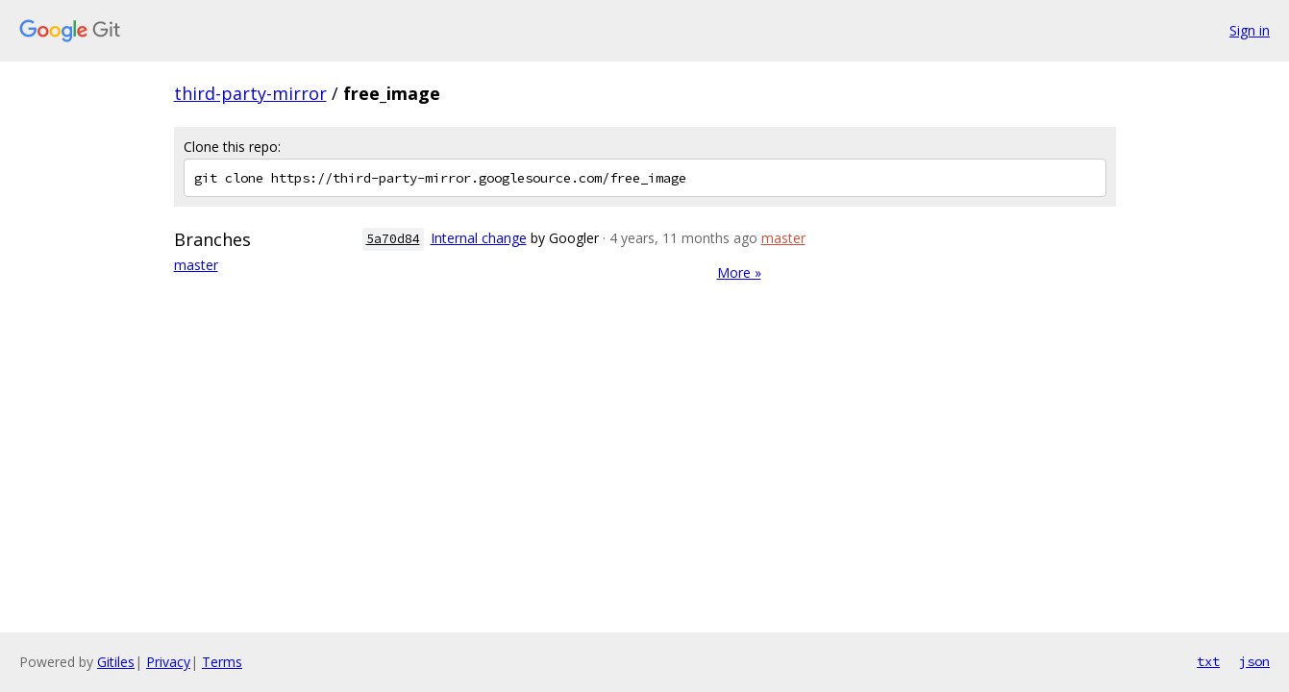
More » (739, 272)
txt (1208, 661)
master (196, 265)
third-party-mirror (250, 93)
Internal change (479, 238)
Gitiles (116, 662)
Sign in (1249, 30)
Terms (222, 662)
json (1254, 661)
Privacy (168, 662)
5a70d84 (393, 239)
